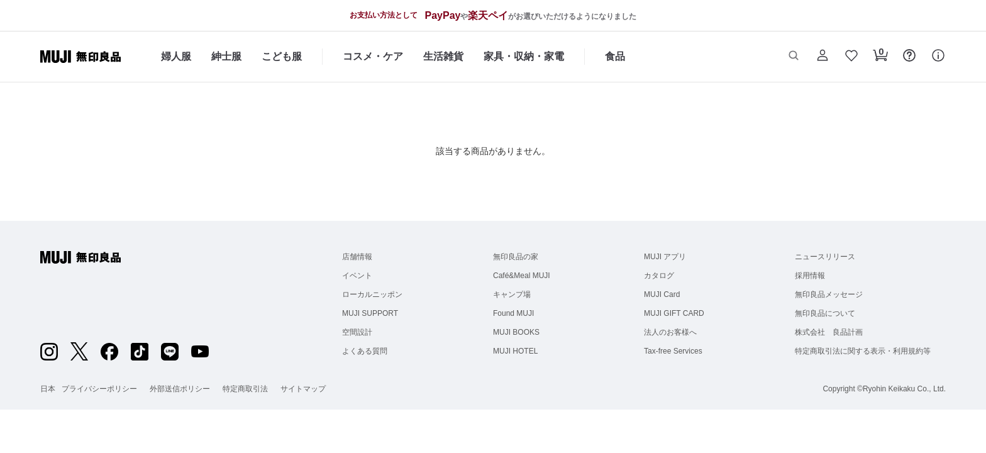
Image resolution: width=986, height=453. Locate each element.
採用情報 (810, 275)
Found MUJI (513, 313)
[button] (793, 56)
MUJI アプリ (665, 256)
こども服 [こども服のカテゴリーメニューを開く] (282, 56)
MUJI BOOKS (516, 332)
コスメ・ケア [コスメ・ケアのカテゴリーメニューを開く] (373, 56)
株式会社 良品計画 (829, 332)
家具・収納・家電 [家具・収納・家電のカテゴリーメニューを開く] (524, 56)
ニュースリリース (825, 256)
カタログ (659, 275)
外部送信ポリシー (180, 388)
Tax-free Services (673, 351)
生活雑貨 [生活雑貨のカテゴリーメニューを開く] (443, 56)
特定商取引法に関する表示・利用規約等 (863, 351)
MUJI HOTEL (515, 351)
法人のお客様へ (670, 332)
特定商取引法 (245, 388)
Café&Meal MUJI (521, 275)
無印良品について (825, 313)
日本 (47, 388)
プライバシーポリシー (99, 388)
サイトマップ (303, 388)
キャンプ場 (512, 294)
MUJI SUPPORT (370, 313)
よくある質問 (364, 351)
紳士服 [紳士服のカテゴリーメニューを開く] (226, 56)
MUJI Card (662, 294)
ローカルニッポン (372, 294)
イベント (357, 275)
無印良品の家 (515, 256)
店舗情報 (357, 256)
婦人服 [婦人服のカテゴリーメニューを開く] (176, 56)
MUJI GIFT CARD (674, 313)
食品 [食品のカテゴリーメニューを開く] (615, 56)
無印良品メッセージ (829, 294)
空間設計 (357, 332)
